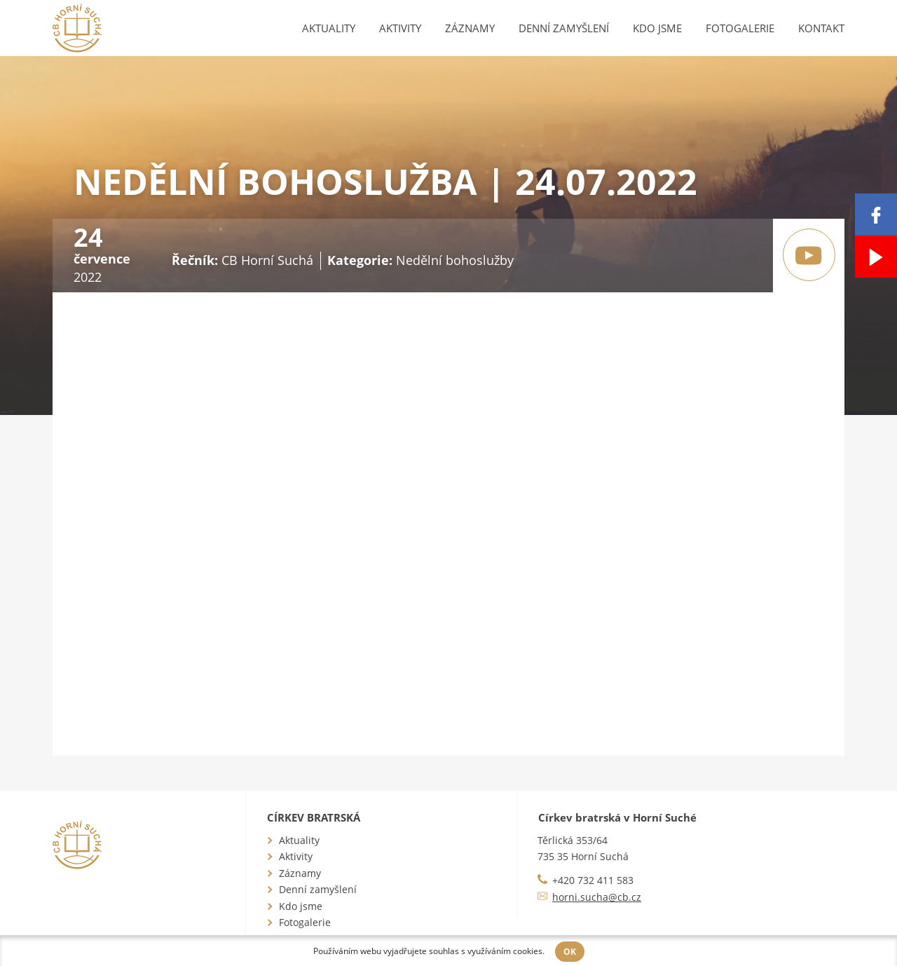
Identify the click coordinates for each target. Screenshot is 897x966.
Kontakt (821, 28)
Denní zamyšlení (564, 28)
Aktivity (400, 28)
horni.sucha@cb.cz (596, 897)
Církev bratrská (313, 817)
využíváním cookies (504, 951)
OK (569, 952)
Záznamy (470, 28)
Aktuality (328, 28)
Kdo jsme (657, 28)
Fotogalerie (740, 28)
